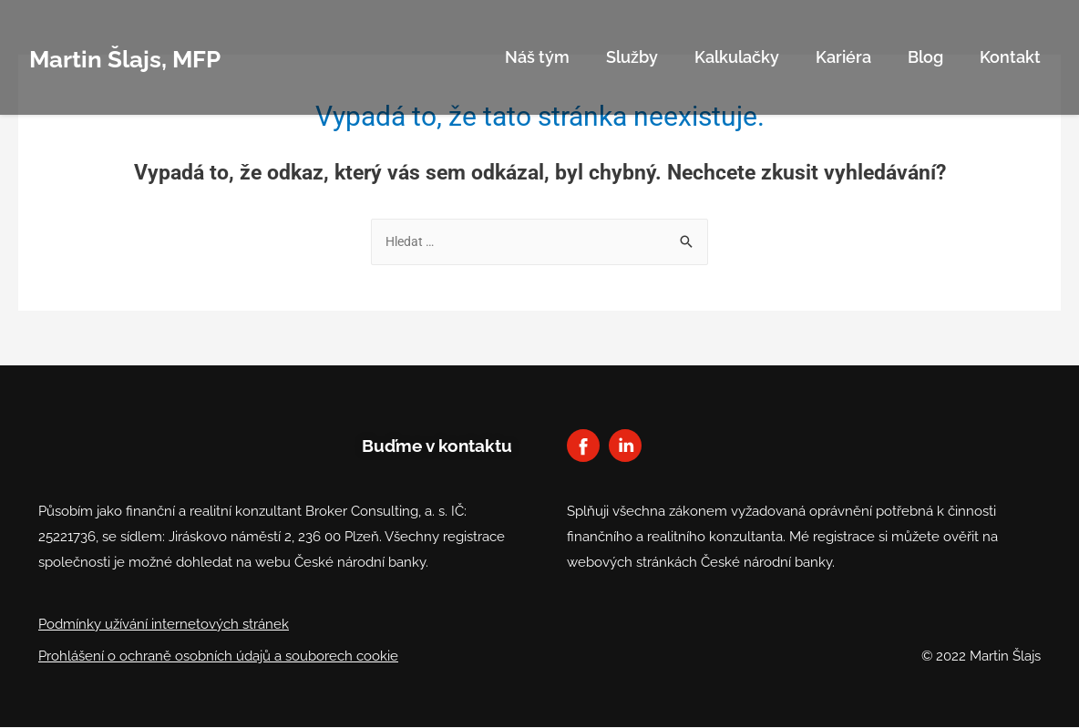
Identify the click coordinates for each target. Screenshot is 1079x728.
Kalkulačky (736, 57)
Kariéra (843, 57)
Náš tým (537, 57)
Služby (632, 57)
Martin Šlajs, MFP (146, 57)
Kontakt (1010, 57)
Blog (925, 57)
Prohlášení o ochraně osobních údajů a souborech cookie (218, 657)
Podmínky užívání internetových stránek (163, 625)
